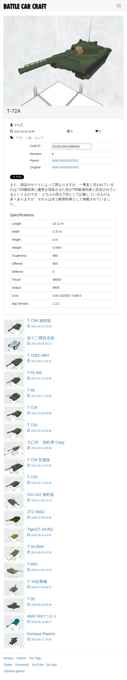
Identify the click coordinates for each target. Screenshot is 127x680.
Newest (8, 658)
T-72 (19, 138)
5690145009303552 (65, 160)
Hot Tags (35, 658)
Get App (51, 664)
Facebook (22, 664)
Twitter (7, 664)
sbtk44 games (15, 671)
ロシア (39, 138)
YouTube (38, 664)
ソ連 (28, 138)
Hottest (21, 658)
